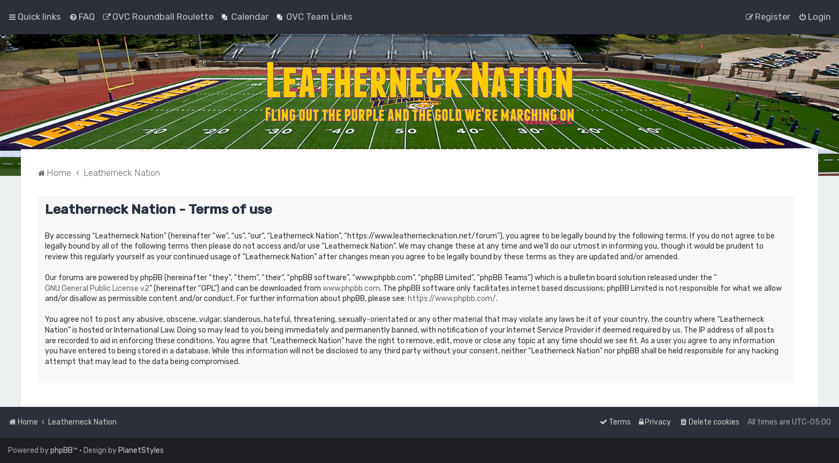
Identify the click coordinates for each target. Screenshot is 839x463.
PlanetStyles (141, 450)
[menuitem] (82, 16)
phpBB (61, 450)
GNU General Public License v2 (97, 288)
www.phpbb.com (351, 288)
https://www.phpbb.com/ (452, 298)
